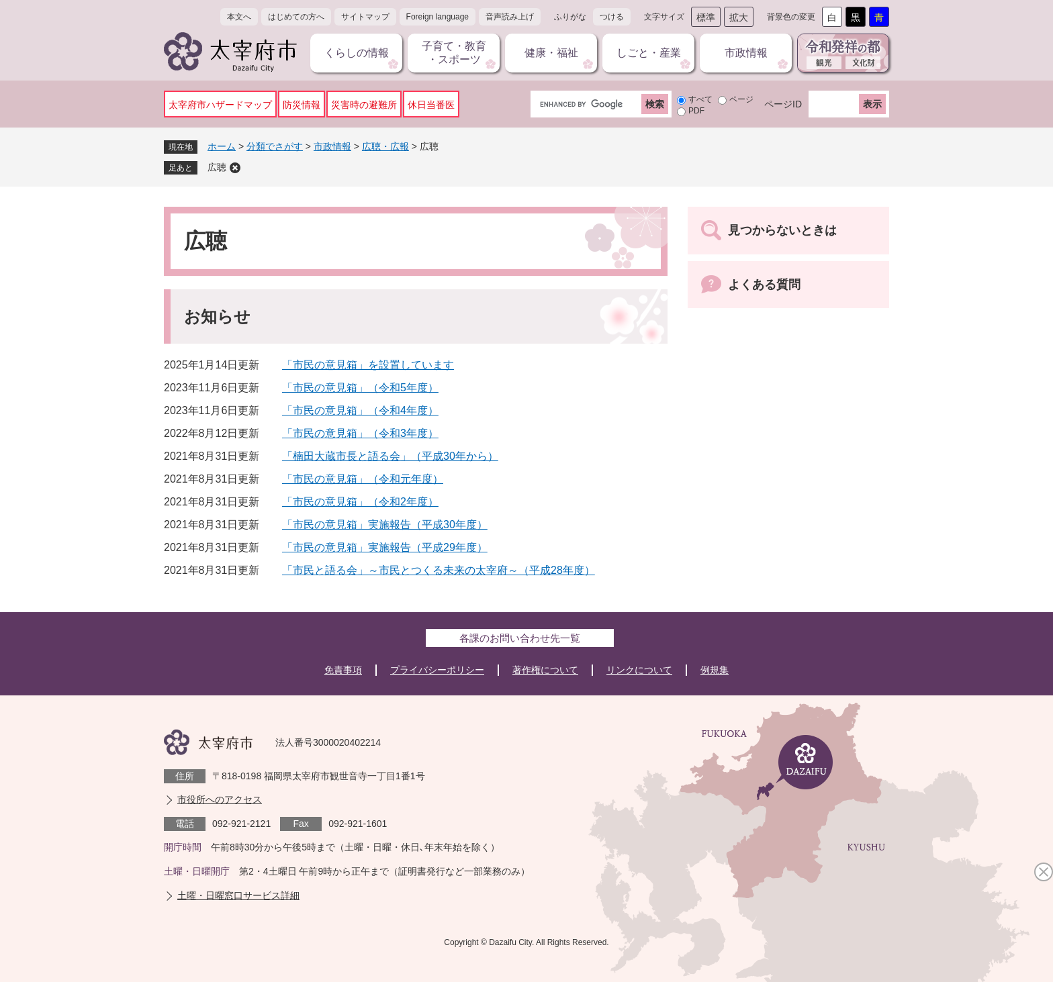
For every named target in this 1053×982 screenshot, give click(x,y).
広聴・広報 (385, 146)
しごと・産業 (648, 52)
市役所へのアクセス (219, 799)
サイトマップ (365, 16)
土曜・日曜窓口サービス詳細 (238, 895)
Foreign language (437, 16)
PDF (696, 110)
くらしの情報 (356, 52)
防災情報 (301, 104)
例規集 (714, 670)
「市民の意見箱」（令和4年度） (360, 410)
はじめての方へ (296, 16)
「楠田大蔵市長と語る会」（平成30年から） (390, 456)
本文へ (239, 16)
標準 (705, 17)
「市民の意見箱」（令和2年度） (360, 501)
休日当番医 (431, 104)
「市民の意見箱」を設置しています (368, 365)
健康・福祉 (551, 52)
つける (612, 16)
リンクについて (639, 670)
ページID (783, 104)
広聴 (217, 167)
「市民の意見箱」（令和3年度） (360, 433)
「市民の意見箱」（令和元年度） (362, 479)
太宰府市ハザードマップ (220, 104)
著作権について (545, 670)
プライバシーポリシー (437, 670)
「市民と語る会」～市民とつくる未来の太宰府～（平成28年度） (438, 570)
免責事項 (343, 670)
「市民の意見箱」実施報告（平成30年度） (385, 524)
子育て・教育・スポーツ (454, 52)
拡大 (738, 17)
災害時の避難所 (364, 104)
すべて (700, 99)
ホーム (222, 146)
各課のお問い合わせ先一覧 (519, 638)
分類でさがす (274, 146)
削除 (235, 167)
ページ (741, 99)
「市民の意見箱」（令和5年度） (360, 387)
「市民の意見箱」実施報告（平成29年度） (385, 547)
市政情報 (746, 52)
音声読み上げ (510, 16)
